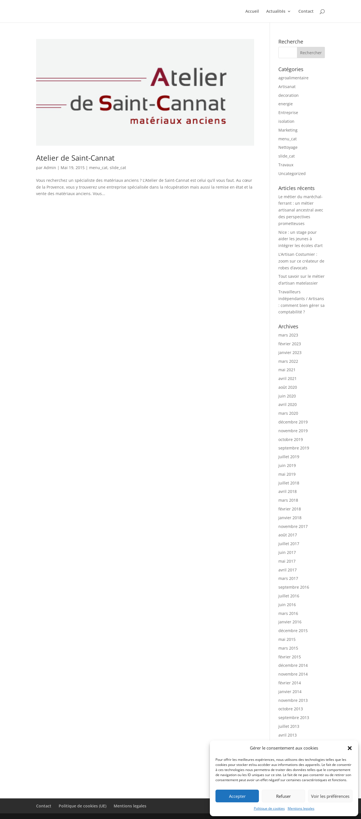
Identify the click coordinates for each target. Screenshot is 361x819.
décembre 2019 (293, 422)
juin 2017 (287, 552)
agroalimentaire (293, 77)
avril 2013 (287, 735)
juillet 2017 (288, 543)
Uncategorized (292, 173)
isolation (286, 121)
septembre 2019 (293, 448)
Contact (306, 11)
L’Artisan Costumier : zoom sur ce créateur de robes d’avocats (301, 261)
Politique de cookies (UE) (82, 806)
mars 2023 (288, 335)
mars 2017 (288, 578)
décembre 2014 (293, 665)
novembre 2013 (293, 700)
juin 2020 (287, 396)
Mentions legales (301, 808)
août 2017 (287, 535)
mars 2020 (288, 413)
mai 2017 (287, 561)
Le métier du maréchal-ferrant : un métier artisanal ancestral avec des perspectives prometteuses (300, 210)
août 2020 (287, 387)
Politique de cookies (269, 808)
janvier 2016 (289, 621)
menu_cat (98, 167)
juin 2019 (287, 465)
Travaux (285, 164)
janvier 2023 (289, 352)
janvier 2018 (289, 517)
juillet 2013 (288, 726)
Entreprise (288, 112)
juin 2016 (287, 604)
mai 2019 (287, 474)
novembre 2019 (293, 430)
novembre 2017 (293, 526)
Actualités (275, 11)
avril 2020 (287, 404)
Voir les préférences (330, 796)
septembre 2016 (293, 587)
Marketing (288, 130)
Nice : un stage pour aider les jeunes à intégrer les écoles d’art (300, 239)
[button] (350, 748)
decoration (288, 95)
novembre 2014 (293, 674)
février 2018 (289, 509)
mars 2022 (288, 361)
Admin (50, 167)
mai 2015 (287, 639)
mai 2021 (287, 369)
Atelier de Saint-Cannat (75, 158)
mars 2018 (288, 500)
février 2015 (289, 656)
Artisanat (287, 86)
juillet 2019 (288, 456)
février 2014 (289, 682)
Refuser (283, 796)
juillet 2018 (288, 483)
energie (285, 103)
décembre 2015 (293, 630)
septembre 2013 (293, 717)
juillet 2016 (288, 596)
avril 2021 (287, 378)
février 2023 (289, 343)
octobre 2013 (290, 708)
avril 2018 (287, 491)
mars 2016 (288, 613)
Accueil (252, 11)
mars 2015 (288, 648)
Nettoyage (288, 147)
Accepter (237, 796)
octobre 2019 (290, 439)
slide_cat (118, 167)
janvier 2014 (289, 691)
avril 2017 (287, 570)
